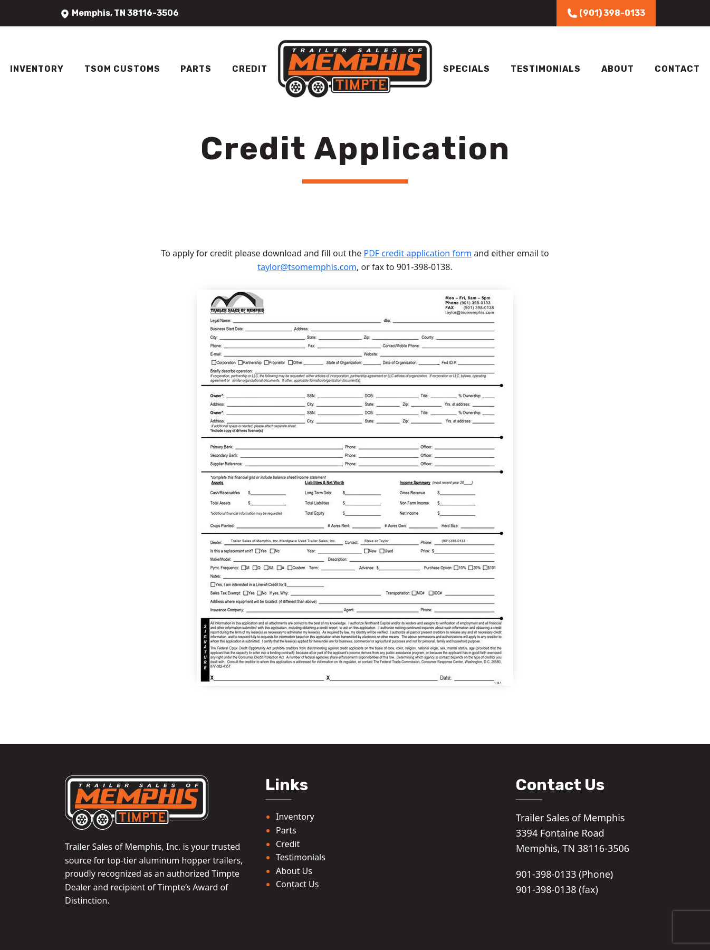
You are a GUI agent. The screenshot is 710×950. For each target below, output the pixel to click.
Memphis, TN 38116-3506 (119, 13)
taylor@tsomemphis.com (307, 267)
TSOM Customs (122, 69)
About (617, 69)
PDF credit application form (417, 253)
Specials (466, 69)
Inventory (37, 69)
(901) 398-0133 (606, 13)
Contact (677, 69)
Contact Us (297, 884)
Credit (249, 69)
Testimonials (546, 69)
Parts (196, 69)
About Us (294, 871)
